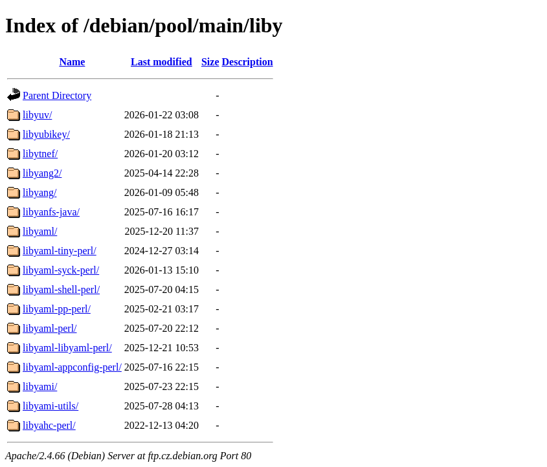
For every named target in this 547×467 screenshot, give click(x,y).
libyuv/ (37, 114)
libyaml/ (40, 231)
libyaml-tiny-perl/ (59, 250)
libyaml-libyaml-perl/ (67, 347)
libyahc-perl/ (49, 425)
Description (247, 61)
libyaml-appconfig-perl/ (72, 367)
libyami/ (40, 386)
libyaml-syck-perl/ (61, 270)
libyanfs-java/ (51, 211)
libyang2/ (42, 173)
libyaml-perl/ (50, 328)
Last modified (161, 61)
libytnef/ (40, 153)
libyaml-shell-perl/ (61, 289)
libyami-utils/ (50, 405)
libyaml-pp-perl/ (57, 308)
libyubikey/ (46, 134)
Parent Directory (57, 95)
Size (210, 61)
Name (72, 61)
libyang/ (39, 192)
